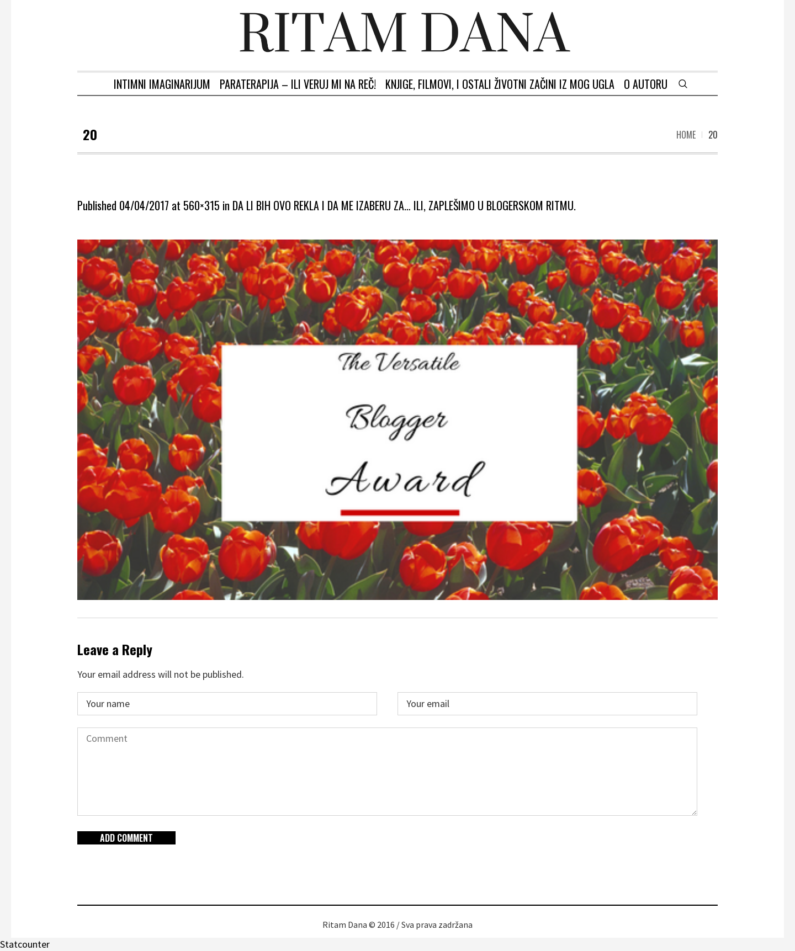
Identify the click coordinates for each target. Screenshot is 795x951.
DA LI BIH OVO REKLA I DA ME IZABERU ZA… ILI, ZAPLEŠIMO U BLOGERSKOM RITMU (403, 205)
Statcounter (25, 944)
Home (686, 134)
